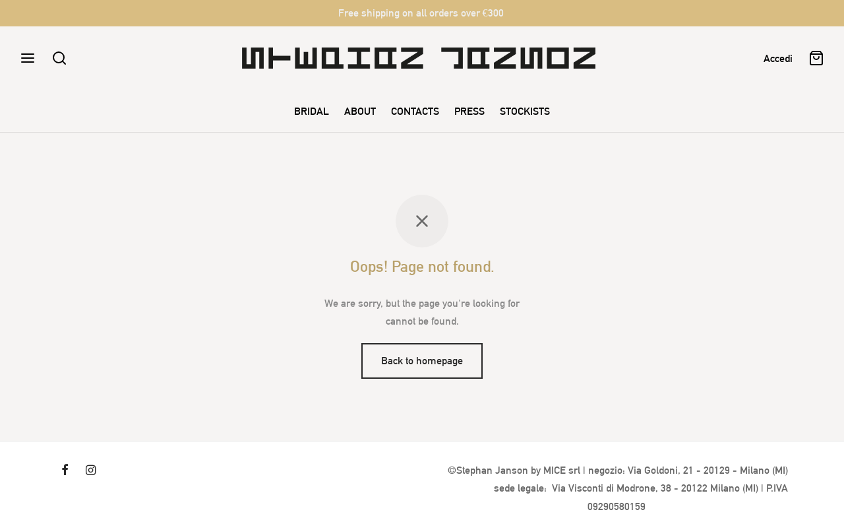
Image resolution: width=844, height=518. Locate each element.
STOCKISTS (525, 111)
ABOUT (360, 111)
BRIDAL (311, 111)
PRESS (469, 111)
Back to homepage (422, 360)
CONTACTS (415, 111)
